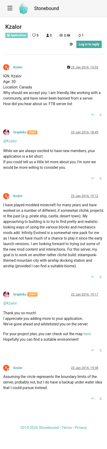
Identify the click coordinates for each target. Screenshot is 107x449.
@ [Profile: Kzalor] (10, 141)
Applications (16, 35)
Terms (67, 427)
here (87, 334)
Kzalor (17, 67)
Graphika (19, 132)
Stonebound (46, 8)
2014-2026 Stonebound (39, 427)
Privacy (81, 427)
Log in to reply (89, 44)
